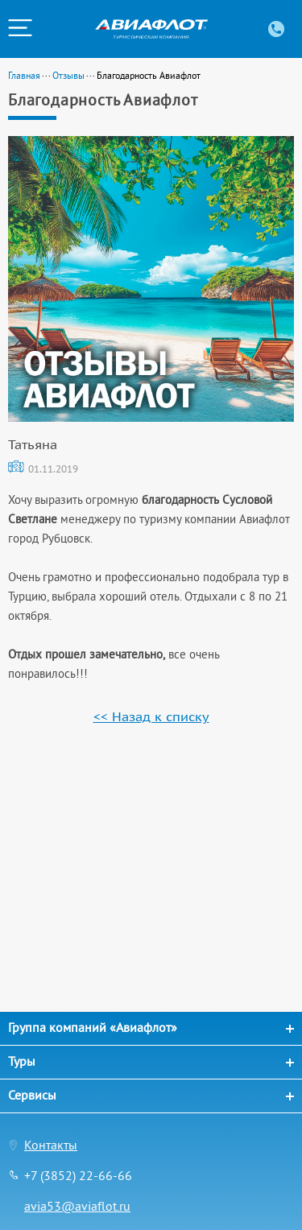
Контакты (50, 1145)
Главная (24, 75)
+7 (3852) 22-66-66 (78, 1175)
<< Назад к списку (151, 716)
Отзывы (68, 75)
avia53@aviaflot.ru (77, 1206)
